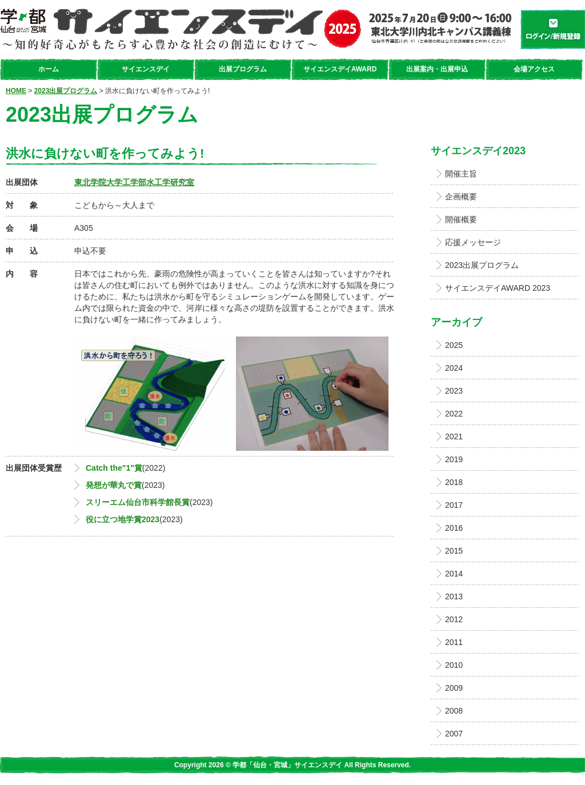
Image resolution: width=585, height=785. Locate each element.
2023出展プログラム (66, 91)
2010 (454, 665)
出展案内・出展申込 (437, 69)
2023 (454, 390)
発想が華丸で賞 (114, 485)
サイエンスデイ (146, 69)
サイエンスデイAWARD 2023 (497, 288)
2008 (454, 710)
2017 (454, 505)
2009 (454, 687)
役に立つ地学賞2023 (122, 519)
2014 (454, 573)
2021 (454, 436)
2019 (454, 459)
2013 (454, 596)
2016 (454, 527)
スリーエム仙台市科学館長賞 (138, 502)
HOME (16, 91)
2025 (454, 345)
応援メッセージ (473, 242)
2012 (454, 619)
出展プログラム (243, 69)
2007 (454, 733)
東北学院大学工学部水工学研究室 (134, 182)
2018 (454, 482)
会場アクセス (534, 69)
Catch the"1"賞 (114, 467)
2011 (454, 642)
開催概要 (461, 219)
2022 (454, 413)
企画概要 (461, 196)
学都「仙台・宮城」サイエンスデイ (255, 29)
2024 (454, 368)
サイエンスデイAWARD (340, 69)
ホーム (48, 69)
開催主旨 (461, 173)
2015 (454, 550)
